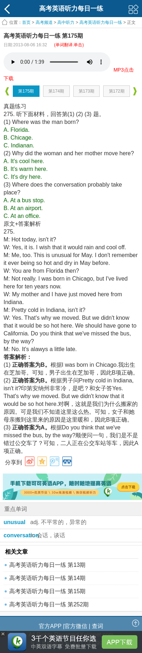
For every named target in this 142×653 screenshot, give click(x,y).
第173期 (86, 91)
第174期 (56, 91)
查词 (97, 626)
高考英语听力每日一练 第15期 (47, 591)
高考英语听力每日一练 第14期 (47, 578)
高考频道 (44, 22)
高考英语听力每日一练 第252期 (49, 604)
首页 (26, 22)
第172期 (117, 91)
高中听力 (65, 22)
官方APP (50, 626)
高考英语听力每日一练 (100, 22)
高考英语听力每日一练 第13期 (47, 565)
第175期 (26, 91)
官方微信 (75, 626)
